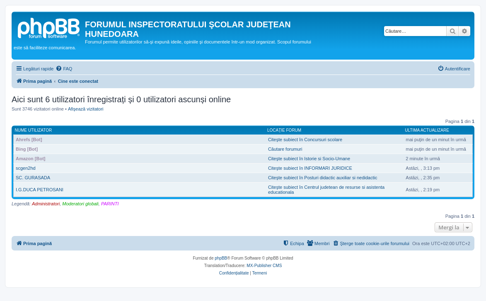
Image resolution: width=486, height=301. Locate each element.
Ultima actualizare (427, 130)
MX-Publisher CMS (264, 265)
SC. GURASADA (33, 177)
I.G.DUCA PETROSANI (39, 189)
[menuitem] (64, 69)
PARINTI (110, 203)
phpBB (221, 258)
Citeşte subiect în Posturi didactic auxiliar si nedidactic (322, 177)
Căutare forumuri (285, 149)
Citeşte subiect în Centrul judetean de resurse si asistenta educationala (326, 190)
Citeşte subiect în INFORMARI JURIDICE (310, 168)
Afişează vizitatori (86, 108)
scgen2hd (26, 168)
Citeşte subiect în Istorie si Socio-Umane (309, 158)
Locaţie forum (284, 130)
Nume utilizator (33, 130)
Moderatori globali (80, 203)
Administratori (46, 203)
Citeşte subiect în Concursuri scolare (305, 139)
